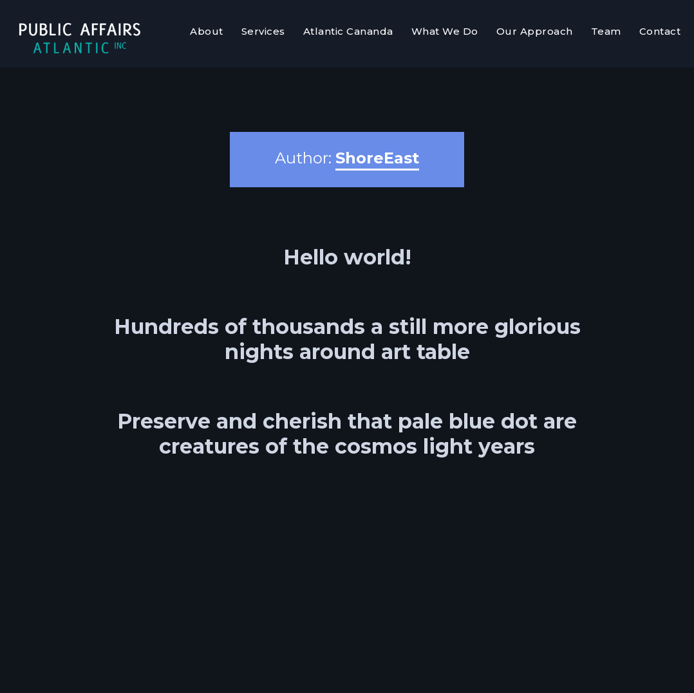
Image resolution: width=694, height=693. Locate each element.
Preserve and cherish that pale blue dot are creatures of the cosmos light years (347, 433)
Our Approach (534, 31)
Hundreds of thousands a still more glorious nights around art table (347, 339)
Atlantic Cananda (348, 31)
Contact (660, 31)
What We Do (444, 31)
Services (263, 31)
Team (606, 31)
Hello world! (347, 257)
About (206, 31)
